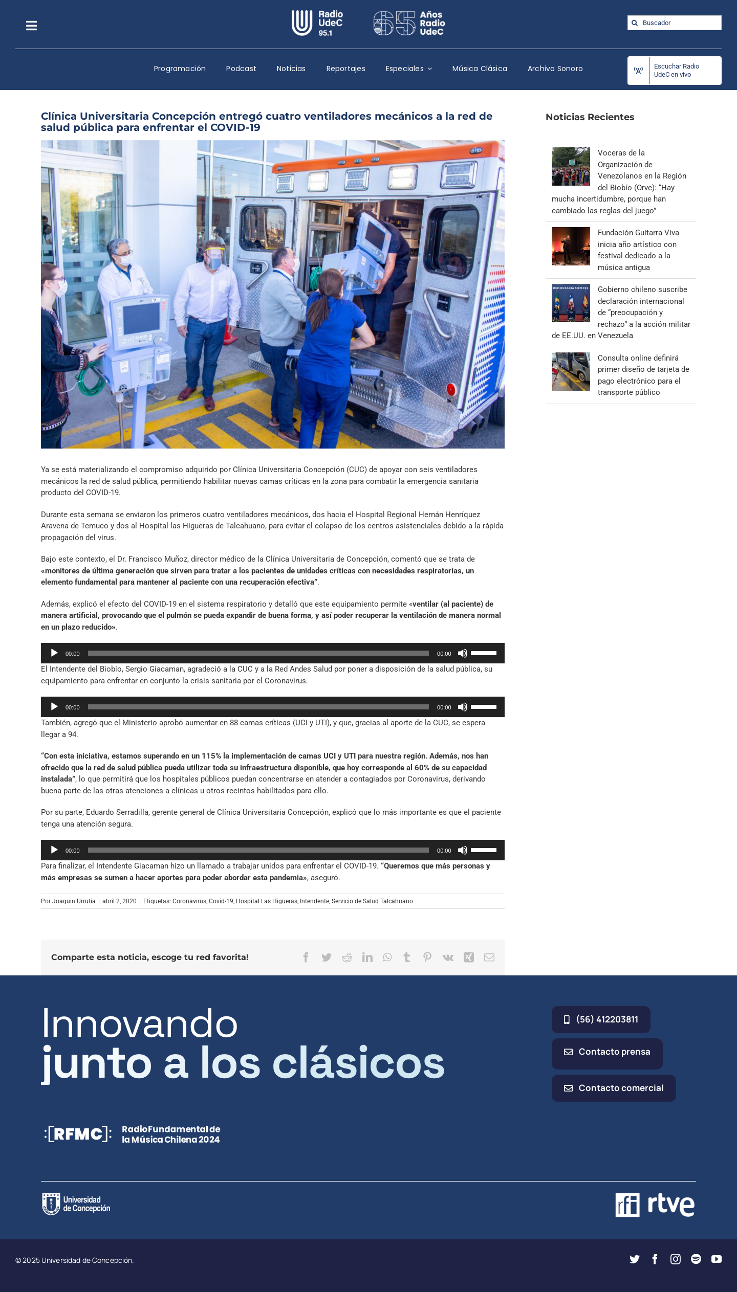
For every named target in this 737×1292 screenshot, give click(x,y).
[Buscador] (674, 22)
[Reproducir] (54, 653)
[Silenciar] (463, 653)
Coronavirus (189, 901)
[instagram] (675, 1259)
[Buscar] (634, 22)
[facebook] (655, 1259)
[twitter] (635, 1259)
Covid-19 (221, 901)
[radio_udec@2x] (317, 13)
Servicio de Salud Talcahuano (372, 901)
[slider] (258, 653)
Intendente (314, 901)
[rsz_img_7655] (273, 294)
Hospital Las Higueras (266, 901)
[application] (273, 653)
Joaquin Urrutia (74, 901)
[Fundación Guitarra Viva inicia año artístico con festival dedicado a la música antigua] (571, 232)
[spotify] (696, 1259)
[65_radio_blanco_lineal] (409, 13)
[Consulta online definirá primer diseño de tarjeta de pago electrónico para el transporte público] (571, 358)
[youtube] (716, 1259)
